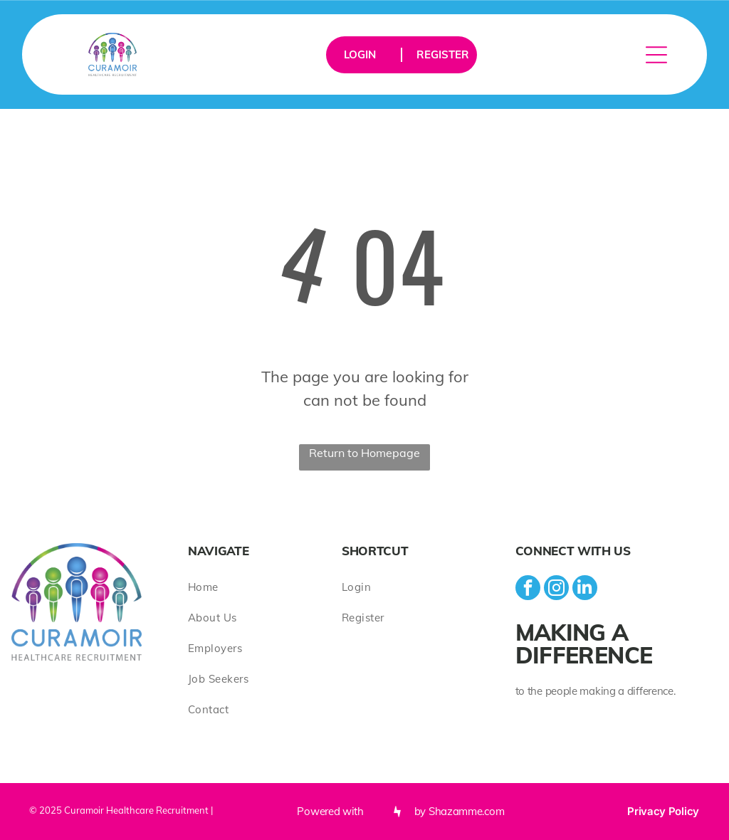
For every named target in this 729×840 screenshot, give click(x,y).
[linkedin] (584, 589)
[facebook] (527, 589)
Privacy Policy (663, 811)
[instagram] (556, 589)
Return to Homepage (364, 453)
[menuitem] (265, 587)
